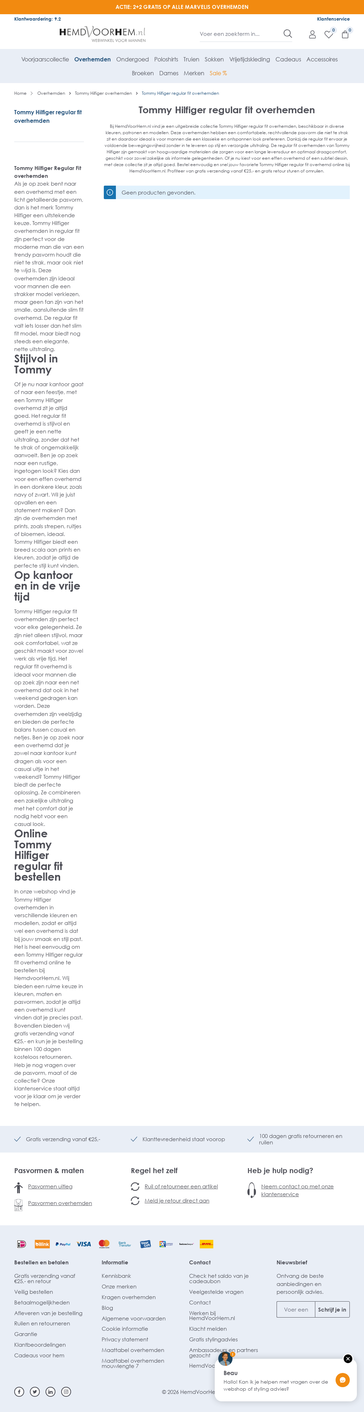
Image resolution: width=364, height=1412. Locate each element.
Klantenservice (333, 19)
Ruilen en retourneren (42, 1323)
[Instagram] (66, 1392)
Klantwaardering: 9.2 (37, 19)
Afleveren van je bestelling (48, 1313)
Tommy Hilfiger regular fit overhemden (48, 116)
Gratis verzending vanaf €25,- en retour (44, 1278)
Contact (200, 1262)
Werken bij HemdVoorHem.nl (212, 1315)
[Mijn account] (309, 34)
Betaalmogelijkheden (42, 1302)
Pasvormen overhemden (60, 1203)
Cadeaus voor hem (39, 1355)
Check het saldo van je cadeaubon (219, 1278)
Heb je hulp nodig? (280, 1170)
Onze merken (119, 1286)
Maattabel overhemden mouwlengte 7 (133, 1363)
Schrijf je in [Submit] (332, 1309)
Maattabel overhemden (133, 1350)
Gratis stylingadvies (213, 1339)
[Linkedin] (50, 1392)
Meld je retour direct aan (177, 1200)
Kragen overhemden (129, 1297)
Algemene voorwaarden (134, 1318)
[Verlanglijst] (325, 34)
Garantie (25, 1334)
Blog (107, 1307)
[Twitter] (35, 1392)
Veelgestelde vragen (216, 1291)
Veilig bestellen (33, 1291)
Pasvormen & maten (49, 1170)
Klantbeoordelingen (40, 1344)
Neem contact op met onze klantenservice (297, 1190)
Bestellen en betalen (41, 1262)
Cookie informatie (125, 1328)
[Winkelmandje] (341, 34)
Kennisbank (116, 1276)
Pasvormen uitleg (50, 1186)
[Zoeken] (288, 33)
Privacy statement (125, 1339)
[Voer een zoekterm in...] (242, 33)
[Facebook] (19, 1392)
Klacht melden (208, 1328)
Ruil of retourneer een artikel (181, 1186)
